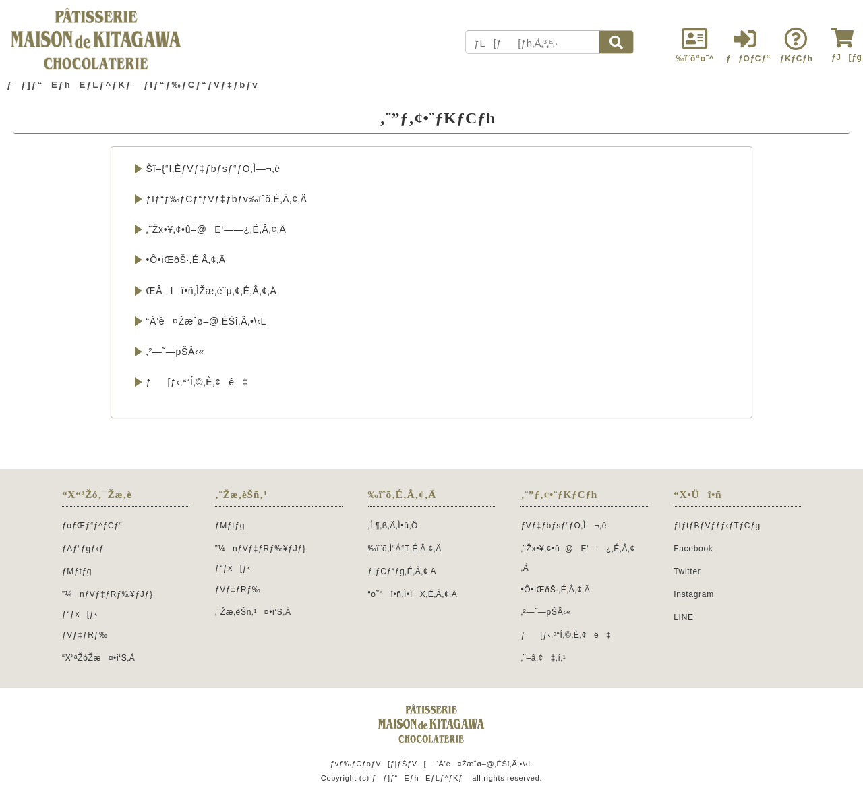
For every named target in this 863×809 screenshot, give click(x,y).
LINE (683, 617)
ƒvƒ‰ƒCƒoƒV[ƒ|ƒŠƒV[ (378, 764)
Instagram (694, 594)
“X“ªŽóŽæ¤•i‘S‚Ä (99, 658)
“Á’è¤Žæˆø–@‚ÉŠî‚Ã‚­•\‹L (206, 321)
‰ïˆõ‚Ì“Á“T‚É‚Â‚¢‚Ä (405, 548)
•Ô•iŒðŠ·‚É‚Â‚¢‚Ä (186, 259)
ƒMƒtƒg (77, 571)
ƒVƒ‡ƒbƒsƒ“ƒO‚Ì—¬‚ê (563, 525)
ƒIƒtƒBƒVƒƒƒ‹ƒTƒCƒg (717, 525)
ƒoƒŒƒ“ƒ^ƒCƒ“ (92, 525)
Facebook (693, 548)
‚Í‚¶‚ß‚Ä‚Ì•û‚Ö (393, 525)
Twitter (687, 571)
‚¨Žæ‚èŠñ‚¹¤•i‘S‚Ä (253, 612)
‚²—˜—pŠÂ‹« (175, 351)
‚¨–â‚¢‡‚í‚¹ (543, 658)
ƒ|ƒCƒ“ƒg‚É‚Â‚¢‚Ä (402, 571)
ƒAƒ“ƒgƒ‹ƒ (86, 548)
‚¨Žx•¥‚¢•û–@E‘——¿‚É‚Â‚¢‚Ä (216, 229)
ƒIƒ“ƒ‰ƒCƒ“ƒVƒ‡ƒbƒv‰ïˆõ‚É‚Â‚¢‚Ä (226, 199)
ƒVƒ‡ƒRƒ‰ (85, 635)
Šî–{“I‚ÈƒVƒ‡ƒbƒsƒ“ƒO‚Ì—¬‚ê (213, 168)
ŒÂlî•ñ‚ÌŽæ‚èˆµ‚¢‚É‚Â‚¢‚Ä (211, 290)
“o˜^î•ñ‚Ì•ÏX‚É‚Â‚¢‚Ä (413, 594)
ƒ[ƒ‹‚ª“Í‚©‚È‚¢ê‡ (197, 381)
